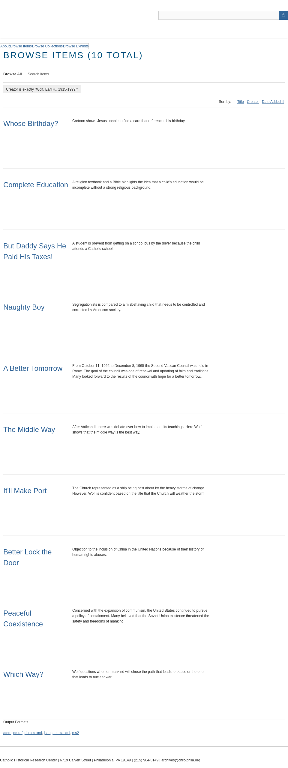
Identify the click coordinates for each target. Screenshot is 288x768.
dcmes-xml (33, 733)
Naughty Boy (23, 307)
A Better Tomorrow (32, 368)
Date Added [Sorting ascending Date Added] (272, 102)
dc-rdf (17, 733)
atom (7, 733)
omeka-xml (61, 733)
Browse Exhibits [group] (75, 46)
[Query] (223, 15)
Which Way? (23, 674)
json (47, 733)
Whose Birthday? (30, 123)
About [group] (5, 46)
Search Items (38, 74)
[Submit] (283, 15)
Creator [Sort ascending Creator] (253, 102)
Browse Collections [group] (47, 46)
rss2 (75, 733)
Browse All (12, 74)
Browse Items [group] (21, 46)
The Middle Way (29, 429)
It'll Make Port (25, 491)
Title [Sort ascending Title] (240, 102)
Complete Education (35, 185)
